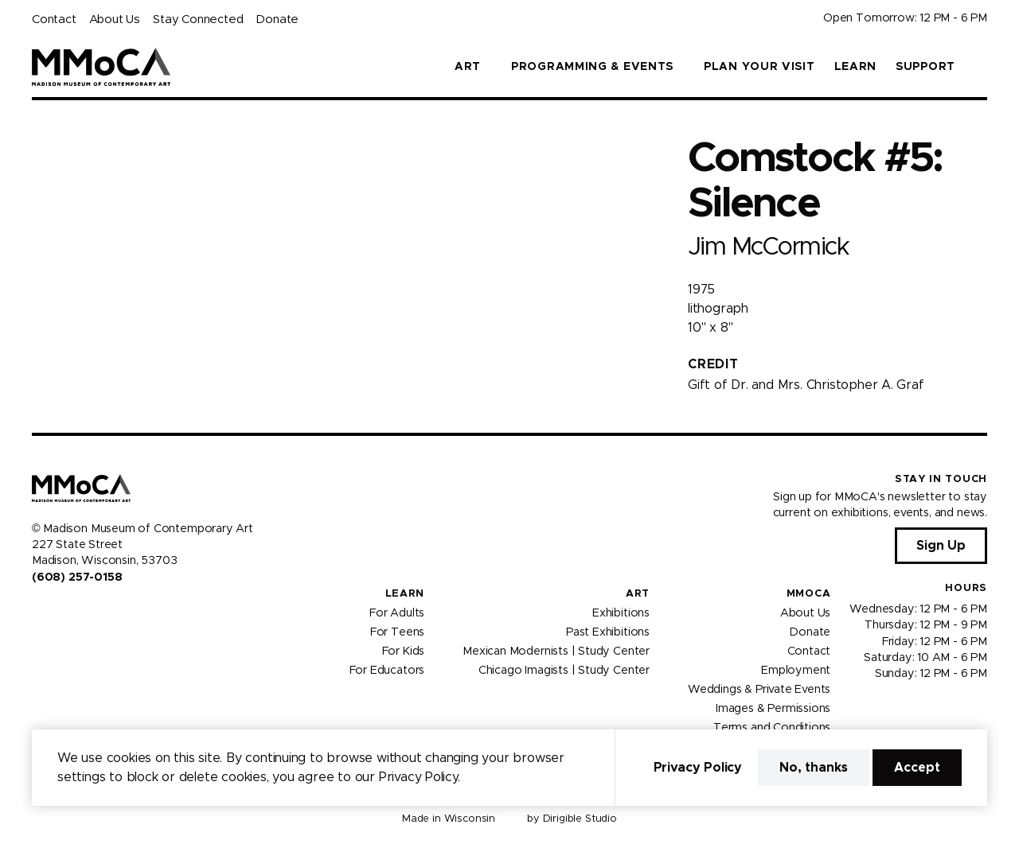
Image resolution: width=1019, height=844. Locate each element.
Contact (54, 19)
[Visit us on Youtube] (76, 611)
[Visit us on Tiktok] (95, 611)
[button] (980, 66)
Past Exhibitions (608, 631)
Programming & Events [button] (592, 66)
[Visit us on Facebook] (38, 611)
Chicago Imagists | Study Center (564, 669)
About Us (114, 19)
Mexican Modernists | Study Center (556, 650)
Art (638, 594)
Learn (855, 66)
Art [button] (468, 66)
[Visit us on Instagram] (57, 611)
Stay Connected (198, 19)
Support (925, 66)
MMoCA (809, 594)
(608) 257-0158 (77, 577)
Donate (277, 19)
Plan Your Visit (759, 66)
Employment (795, 669)
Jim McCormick (768, 247)
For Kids (403, 650)
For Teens (397, 631)
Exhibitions (621, 612)
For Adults (396, 612)
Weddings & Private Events (759, 688)
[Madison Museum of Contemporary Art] (101, 67)
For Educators (387, 669)
